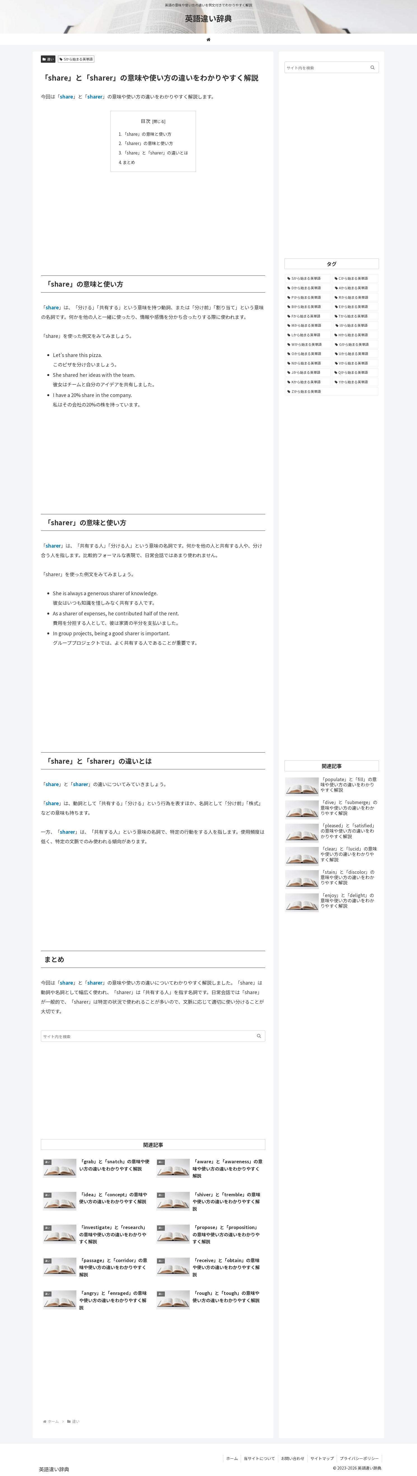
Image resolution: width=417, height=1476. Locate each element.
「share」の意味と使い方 (147, 134)
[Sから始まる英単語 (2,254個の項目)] (308, 278)
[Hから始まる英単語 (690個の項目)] (355, 335)
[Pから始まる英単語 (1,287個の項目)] (308, 297)
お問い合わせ (292, 1458)
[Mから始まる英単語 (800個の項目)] (308, 325)
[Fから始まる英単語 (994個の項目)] (308, 316)
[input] (153, 1036)
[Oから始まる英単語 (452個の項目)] (308, 353)
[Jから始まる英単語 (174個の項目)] (308, 372)
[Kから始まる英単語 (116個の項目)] (308, 382)
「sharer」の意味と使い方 (148, 143)
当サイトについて (259, 1458)
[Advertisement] (153, 219)
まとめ (129, 162)
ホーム (232, 1458)
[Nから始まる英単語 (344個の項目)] (308, 363)
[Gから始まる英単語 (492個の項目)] (355, 344)
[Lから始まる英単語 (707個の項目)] (308, 335)
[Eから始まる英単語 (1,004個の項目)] (355, 306)
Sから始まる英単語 (76, 59)
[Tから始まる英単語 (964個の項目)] (355, 316)
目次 (145, 120)
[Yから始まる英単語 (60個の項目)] (355, 382)
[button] (259, 1036)
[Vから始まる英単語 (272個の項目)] (355, 363)
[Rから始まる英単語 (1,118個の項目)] (355, 297)
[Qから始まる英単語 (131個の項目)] (355, 372)
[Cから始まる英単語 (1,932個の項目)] (355, 278)
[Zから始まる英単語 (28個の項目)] (331, 391)
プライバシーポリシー (359, 1458)
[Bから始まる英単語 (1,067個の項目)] (308, 306)
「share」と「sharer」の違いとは (155, 153)
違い (48, 59)
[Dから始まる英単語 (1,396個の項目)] (308, 288)
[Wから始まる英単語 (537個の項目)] (308, 344)
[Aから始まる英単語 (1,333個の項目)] (355, 288)
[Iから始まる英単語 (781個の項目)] (355, 325)
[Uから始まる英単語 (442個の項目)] (355, 353)
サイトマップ (322, 1458)
